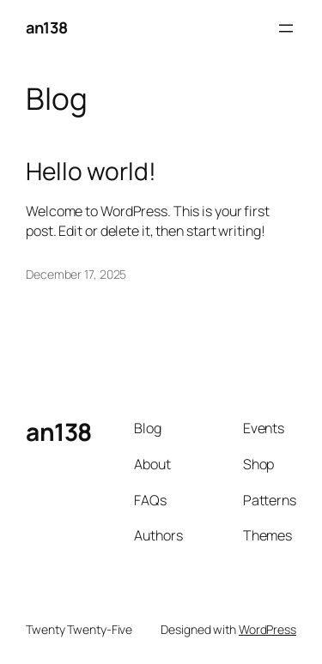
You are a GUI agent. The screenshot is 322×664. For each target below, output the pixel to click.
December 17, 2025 (76, 274)
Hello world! (91, 171)
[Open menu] (286, 28)
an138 (47, 27)
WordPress (267, 629)
